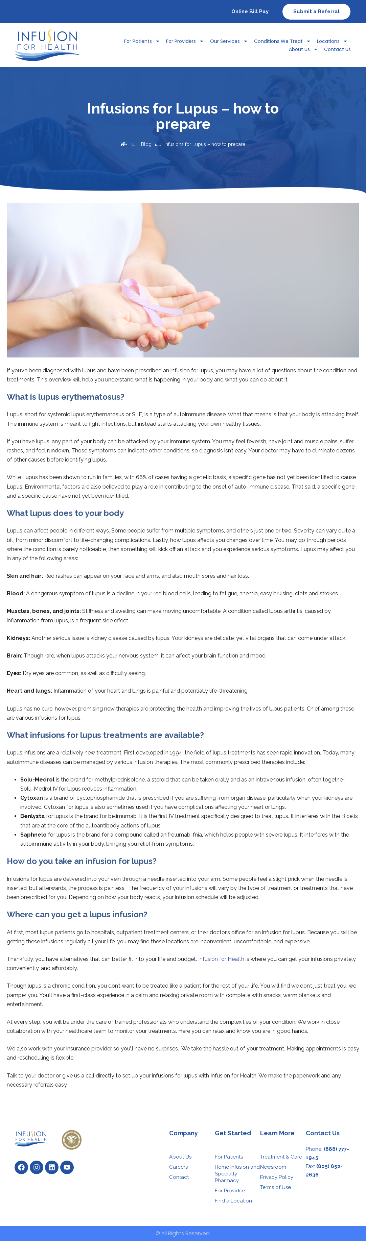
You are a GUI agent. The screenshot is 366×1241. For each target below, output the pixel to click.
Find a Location (233, 1201)
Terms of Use (275, 1187)
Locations (332, 41)
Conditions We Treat (282, 41)
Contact (179, 1177)
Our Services (229, 41)
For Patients (142, 41)
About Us (303, 49)
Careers (178, 1167)
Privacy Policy (276, 1177)
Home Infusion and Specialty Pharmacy (237, 1174)
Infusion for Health (221, 959)
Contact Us (337, 49)
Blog (146, 144)
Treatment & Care (281, 1157)
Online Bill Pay (250, 11)
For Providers (185, 41)
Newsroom (273, 1167)
